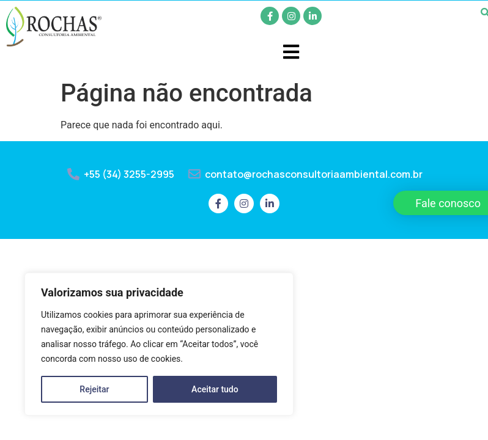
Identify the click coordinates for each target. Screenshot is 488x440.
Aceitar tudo (214, 389)
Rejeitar (94, 389)
